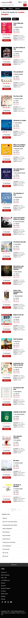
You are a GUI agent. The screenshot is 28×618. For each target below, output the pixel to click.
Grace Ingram (18, 271)
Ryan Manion (18, 391)
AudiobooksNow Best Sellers (10, 525)
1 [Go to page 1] (12, 509)
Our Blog (3, 591)
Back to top (13, 564)
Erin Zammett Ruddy (20, 173)
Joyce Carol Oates (19, 221)
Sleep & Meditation (7, 528)
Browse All (5, 556)
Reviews (3, 583)
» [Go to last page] (19, 509)
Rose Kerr (17, 317)
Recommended (6, 535)
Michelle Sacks (18, 51)
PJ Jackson (18, 440)
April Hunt (17, 341)
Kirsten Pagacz (18, 367)
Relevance (6, 19)
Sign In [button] (20, 2)
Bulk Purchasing (5, 575)
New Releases (6, 532)
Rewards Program (5, 588)
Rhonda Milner (18, 197)
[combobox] (14, 5)
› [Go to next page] (17, 509)
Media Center (4, 593)
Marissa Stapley (19, 74)
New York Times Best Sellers (10, 521)
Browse (11, 8)
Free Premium (6, 549)
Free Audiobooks (7, 546)
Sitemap (3, 599)
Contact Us (4, 572)
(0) (25, 2)
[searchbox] (12, 5)
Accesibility (12, 613)
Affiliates (3, 596)
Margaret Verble (19, 148)
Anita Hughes (18, 122)
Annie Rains (18, 244)
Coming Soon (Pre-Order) (9, 542)
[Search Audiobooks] (25, 5)
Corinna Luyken (19, 98)
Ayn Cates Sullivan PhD (21, 414)
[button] (4, 8)
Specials (17, 8)
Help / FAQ (4, 577)
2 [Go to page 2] (15, 509)
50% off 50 (5, 552)
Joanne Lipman (19, 27)
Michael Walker (19, 296)
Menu (3, 8)
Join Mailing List (5, 580)
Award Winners (6, 539)
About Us (3, 585)
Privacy (18, 613)
